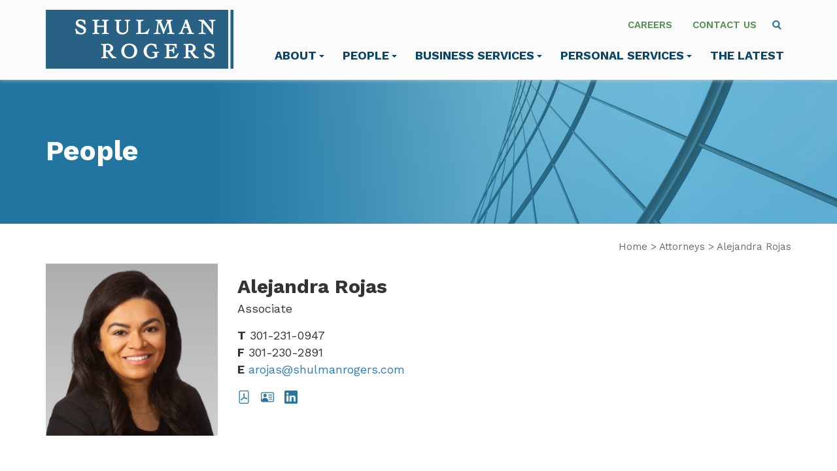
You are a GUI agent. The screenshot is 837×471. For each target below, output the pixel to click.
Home (633, 247)
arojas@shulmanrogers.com (326, 369)
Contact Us (724, 25)
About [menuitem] (299, 55)
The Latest (747, 55)
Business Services (478, 55)
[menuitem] (776, 25)
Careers (650, 25)
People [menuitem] (370, 55)
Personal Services (626, 55)
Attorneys (682, 247)
